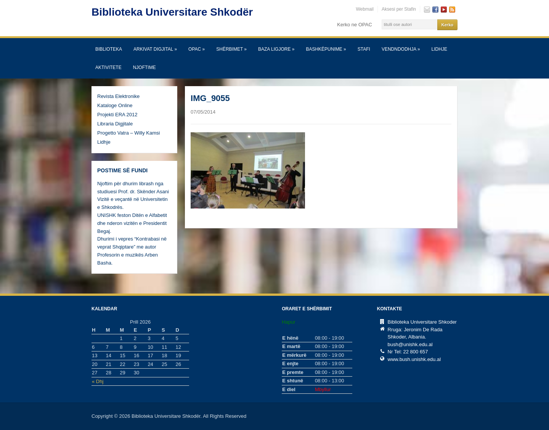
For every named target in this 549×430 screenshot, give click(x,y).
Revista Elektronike (118, 96)
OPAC (196, 49)
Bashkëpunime (326, 49)
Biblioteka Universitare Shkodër (172, 12)
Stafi (364, 49)
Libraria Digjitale (115, 124)
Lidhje (439, 49)
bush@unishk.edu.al (410, 344)
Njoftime (144, 67)
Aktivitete (108, 67)
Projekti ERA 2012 (117, 114)
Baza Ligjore (276, 49)
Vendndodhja (401, 49)
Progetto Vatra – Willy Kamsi (128, 133)
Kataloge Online (115, 105)
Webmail (364, 9)
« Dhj (97, 381)
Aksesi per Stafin (399, 9)
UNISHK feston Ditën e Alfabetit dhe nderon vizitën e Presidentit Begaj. (132, 223)
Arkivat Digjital (155, 49)
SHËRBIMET (231, 49)
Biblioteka (108, 49)
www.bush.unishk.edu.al (414, 359)
